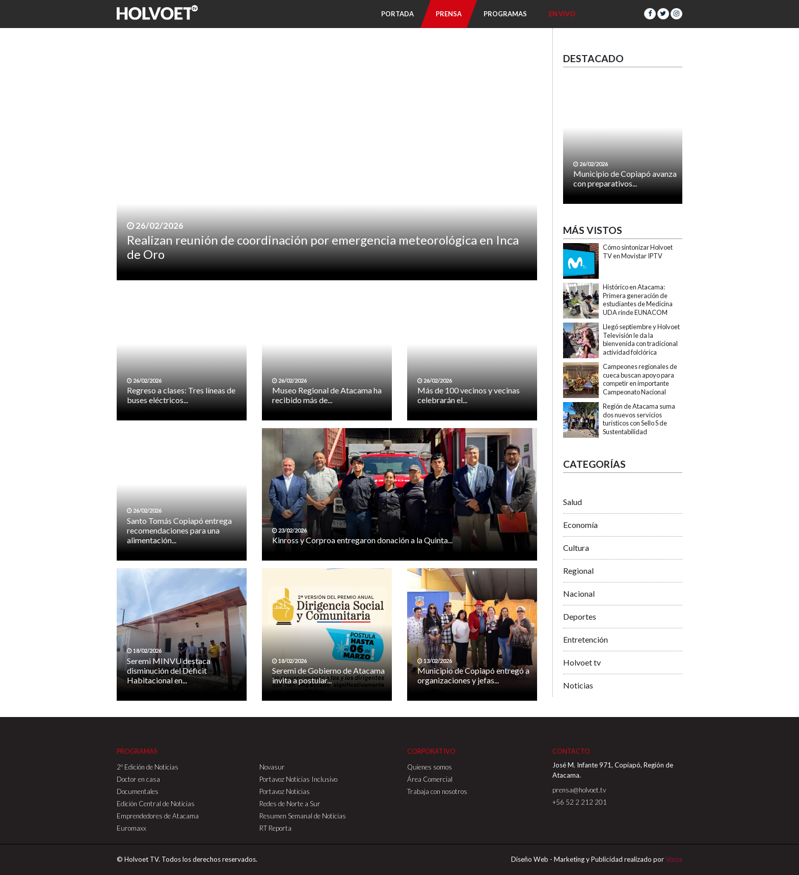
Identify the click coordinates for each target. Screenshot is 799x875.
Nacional (579, 593)
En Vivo (562, 14)
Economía (580, 524)
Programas (505, 14)
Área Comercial (429, 779)
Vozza (673, 859)
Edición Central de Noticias (156, 804)
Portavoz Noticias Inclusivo (298, 779)
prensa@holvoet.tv (579, 790)
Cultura (576, 547)
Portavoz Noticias (284, 791)
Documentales (137, 791)
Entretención (585, 639)
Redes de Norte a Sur (290, 804)
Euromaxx (131, 828)
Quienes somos (429, 767)
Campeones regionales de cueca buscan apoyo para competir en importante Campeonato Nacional (640, 379)
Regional (578, 570)
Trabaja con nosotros (437, 791)
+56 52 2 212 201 (579, 802)
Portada (397, 14)
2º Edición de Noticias (147, 767)
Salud (572, 502)
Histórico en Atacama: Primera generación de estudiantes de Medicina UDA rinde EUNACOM (638, 299)
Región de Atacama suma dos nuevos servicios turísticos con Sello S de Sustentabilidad (639, 419)
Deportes (579, 616)
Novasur (272, 767)
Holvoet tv (582, 662)
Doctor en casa (138, 779)
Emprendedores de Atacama (158, 816)
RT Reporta (275, 828)
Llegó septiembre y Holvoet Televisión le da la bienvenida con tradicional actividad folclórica (641, 339)
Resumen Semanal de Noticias (302, 816)
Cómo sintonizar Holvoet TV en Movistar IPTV (638, 251)
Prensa (449, 14)
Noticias (578, 685)
